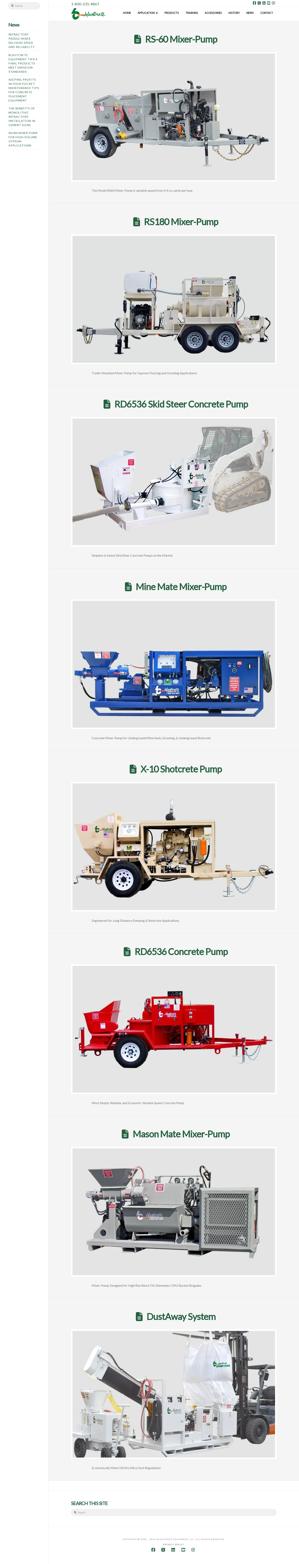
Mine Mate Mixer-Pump (181, 586)
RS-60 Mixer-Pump (181, 39)
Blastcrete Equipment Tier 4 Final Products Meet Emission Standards (23, 63)
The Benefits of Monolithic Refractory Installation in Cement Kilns (22, 117)
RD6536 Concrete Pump (181, 951)
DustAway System (181, 1316)
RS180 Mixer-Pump (181, 221)
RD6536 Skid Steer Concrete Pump (181, 404)
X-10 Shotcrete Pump (181, 769)
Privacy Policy (173, 1544)
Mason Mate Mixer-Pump (181, 1133)
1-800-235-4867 (85, 4)
